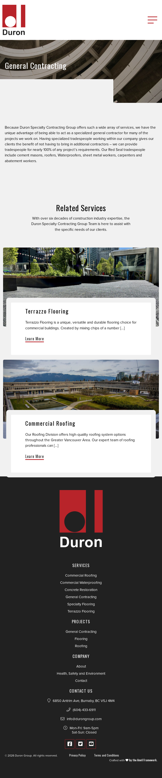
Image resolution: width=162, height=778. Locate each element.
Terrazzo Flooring (81, 611)
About (81, 666)
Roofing (81, 646)
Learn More (34, 339)
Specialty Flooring (81, 604)
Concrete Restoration (81, 590)
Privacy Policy (77, 755)
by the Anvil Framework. (142, 760)
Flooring (81, 639)
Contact (81, 681)
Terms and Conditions (106, 755)
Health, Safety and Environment (81, 673)
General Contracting (81, 597)
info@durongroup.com (84, 719)
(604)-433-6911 (84, 710)
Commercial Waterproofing (81, 582)
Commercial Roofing (81, 575)
